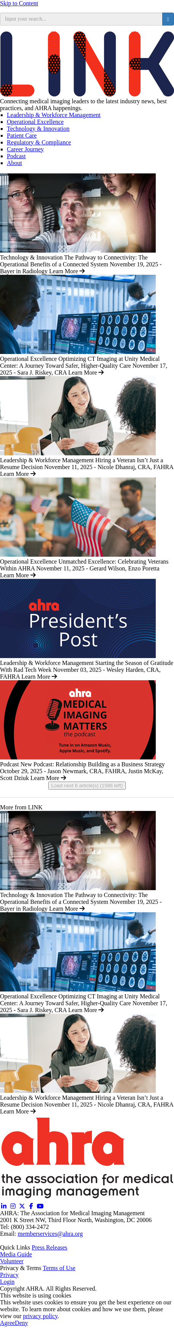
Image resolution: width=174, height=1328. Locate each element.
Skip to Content (19, 3)
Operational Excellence (35, 122)
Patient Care (22, 135)
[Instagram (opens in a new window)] (13, 1206)
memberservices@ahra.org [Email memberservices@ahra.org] (50, 1233)
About (14, 163)
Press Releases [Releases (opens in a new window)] (50, 1247)
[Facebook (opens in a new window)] (31, 1206)
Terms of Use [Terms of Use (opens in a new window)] (59, 1268)
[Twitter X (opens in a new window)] (22, 1206)
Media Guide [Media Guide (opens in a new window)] (16, 1254)
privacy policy (40, 1316)
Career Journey (25, 149)
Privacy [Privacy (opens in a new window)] (9, 1275)
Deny (21, 1323)
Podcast (16, 156)
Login (7, 1281)
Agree (7, 1323)
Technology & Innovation (38, 128)
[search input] (81, 19)
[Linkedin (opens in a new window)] (4, 1206)
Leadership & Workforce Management (54, 115)
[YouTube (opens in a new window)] (40, 1206)
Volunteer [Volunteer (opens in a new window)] (12, 1261)
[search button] (168, 19)
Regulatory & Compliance (39, 142)
